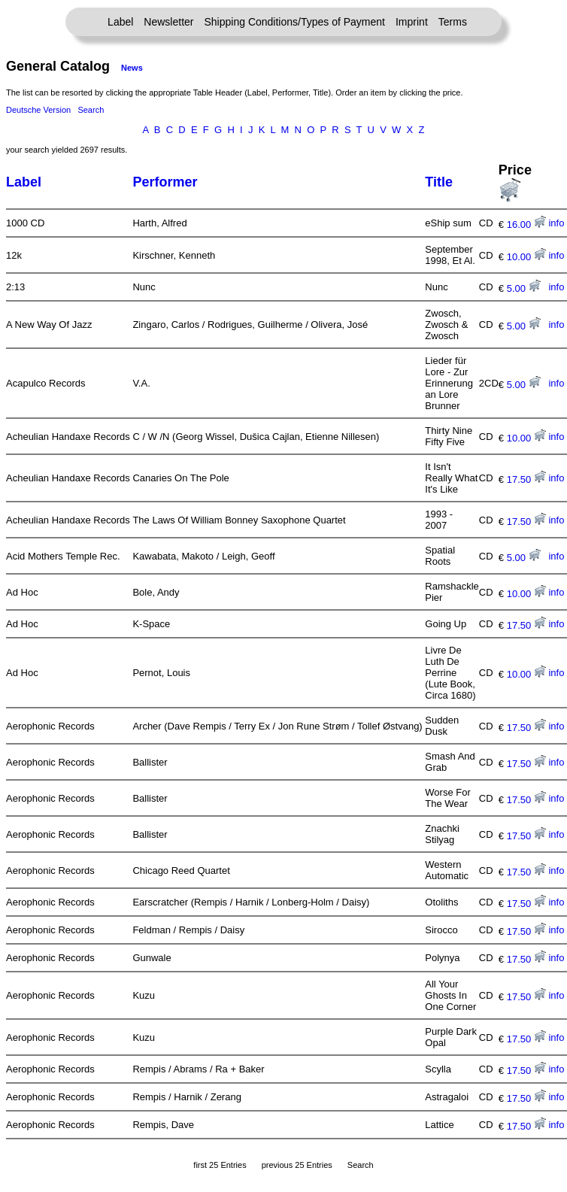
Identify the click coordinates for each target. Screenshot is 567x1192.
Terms (452, 22)
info (556, 223)
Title (439, 182)
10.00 (526, 256)
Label (120, 22)
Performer (164, 182)
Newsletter (168, 22)
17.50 (526, 479)
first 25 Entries (219, 1164)
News (132, 67)
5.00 (524, 288)
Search (90, 109)
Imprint (412, 22)
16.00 (526, 224)
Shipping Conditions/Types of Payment (295, 22)
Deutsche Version (38, 109)
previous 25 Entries (297, 1164)
